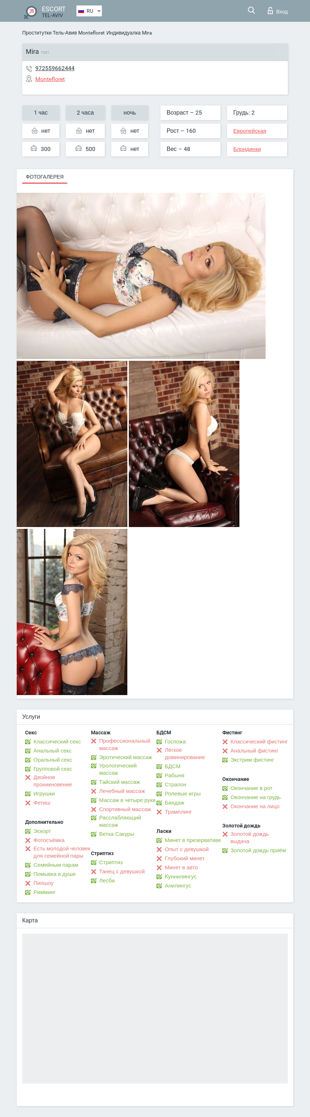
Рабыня (174, 775)
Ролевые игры (183, 793)
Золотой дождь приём (258, 850)
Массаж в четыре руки (127, 800)
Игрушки (44, 793)
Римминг (44, 892)
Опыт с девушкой (187, 849)
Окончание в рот (252, 788)
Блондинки (247, 149)
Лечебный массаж (122, 791)
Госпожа (175, 741)
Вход (278, 11)
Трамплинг (178, 812)
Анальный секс (52, 750)
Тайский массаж (119, 782)
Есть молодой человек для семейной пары (61, 852)
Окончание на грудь (256, 797)
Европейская (249, 131)
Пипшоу (43, 883)
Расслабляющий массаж (120, 821)
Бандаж (174, 802)
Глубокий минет (185, 858)
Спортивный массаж (125, 809)
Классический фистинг (259, 741)
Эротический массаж (125, 757)
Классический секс (57, 741)
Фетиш (42, 802)
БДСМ (172, 766)
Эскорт (42, 831)
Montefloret (91, 33)
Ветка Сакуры (116, 834)
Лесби (107, 880)
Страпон (175, 784)
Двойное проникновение (52, 781)
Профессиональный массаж (125, 744)
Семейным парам (55, 865)
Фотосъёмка (48, 840)
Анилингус (178, 885)
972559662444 (55, 68)
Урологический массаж (118, 769)
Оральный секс (52, 760)
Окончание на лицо (255, 806)
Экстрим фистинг (252, 760)
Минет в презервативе (193, 840)
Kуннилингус (180, 876)
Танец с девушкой (122, 871)
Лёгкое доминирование (185, 754)
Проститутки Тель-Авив (49, 33)
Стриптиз (111, 862)
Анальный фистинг (255, 750)
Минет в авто (181, 867)
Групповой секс (52, 769)
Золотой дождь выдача (250, 838)
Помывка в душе (54, 874)
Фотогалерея (45, 177)
